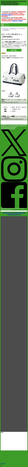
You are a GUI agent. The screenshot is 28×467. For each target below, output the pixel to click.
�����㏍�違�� (6, 14)
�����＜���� (17, 20)
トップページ (5, 28)
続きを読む (14, 50)
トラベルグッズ (12, 28)
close (2, 432)
